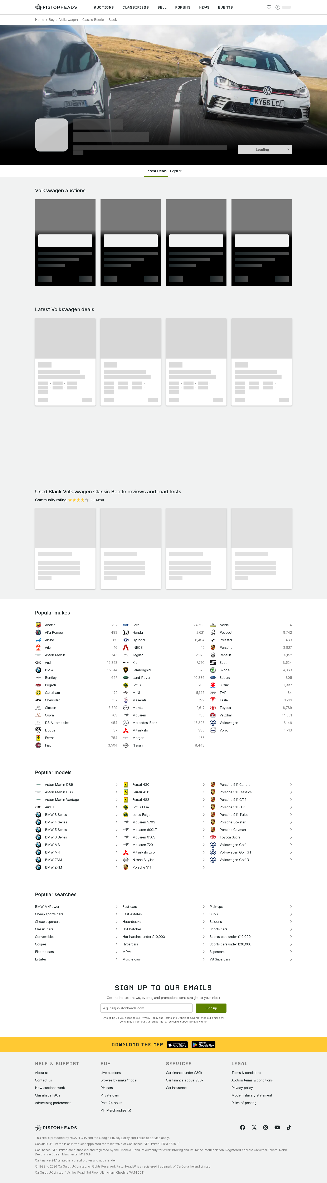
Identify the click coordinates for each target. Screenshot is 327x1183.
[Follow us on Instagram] (266, 1127)
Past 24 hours (111, 1103)
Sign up (211, 1008)
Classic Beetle (93, 20)
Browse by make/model (119, 1080)
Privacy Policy (149, 1017)
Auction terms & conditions (252, 1080)
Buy (52, 20)
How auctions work (50, 1088)
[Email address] (146, 1008)
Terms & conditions (246, 1073)
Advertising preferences (53, 1103)
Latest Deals (156, 171)
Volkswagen (68, 20)
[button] (65, 338)
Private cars (110, 1095)
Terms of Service (148, 1138)
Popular (175, 171)
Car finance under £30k (184, 1073)
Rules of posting (243, 1103)
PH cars (107, 1088)
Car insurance (176, 1088)
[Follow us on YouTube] (277, 1127)
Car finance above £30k (185, 1080)
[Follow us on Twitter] (254, 1127)
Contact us (43, 1080)
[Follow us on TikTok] (289, 1127)
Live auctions (111, 1073)
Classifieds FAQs (47, 1095)
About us (42, 1073)
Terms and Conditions (177, 1017)
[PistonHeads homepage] (56, 7)
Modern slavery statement (251, 1095)
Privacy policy (242, 1088)
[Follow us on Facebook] (242, 1127)
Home (39, 20)
